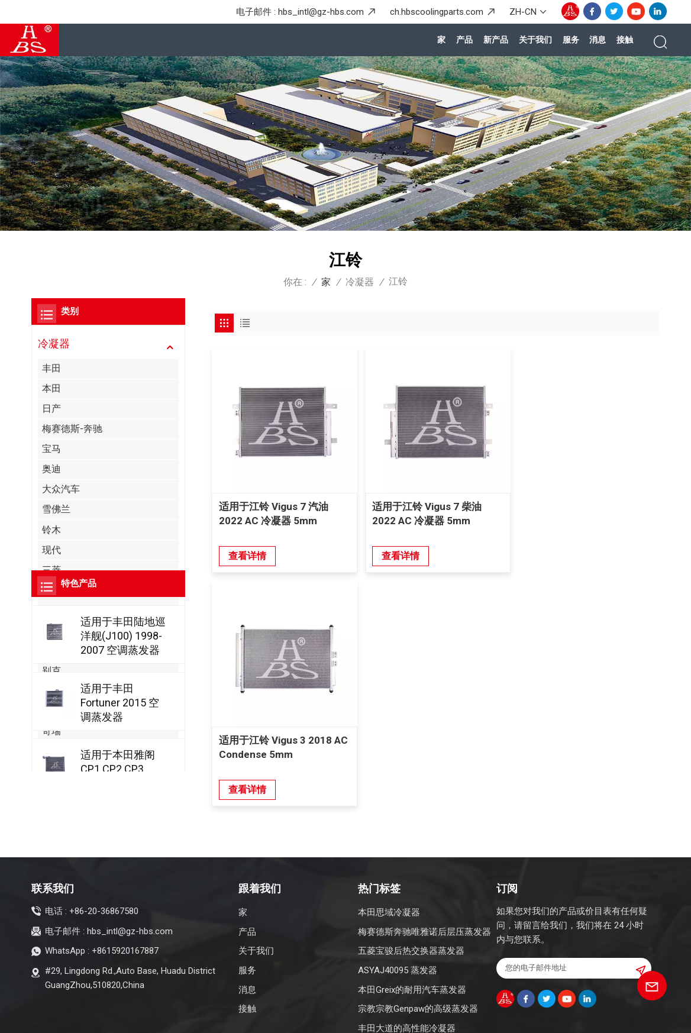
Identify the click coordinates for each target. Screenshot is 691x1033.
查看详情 (247, 554)
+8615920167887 (125, 894)
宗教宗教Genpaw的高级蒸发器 (418, 952)
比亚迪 (56, 690)
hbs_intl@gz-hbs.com (321, 12)
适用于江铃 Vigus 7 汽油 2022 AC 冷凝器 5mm (273, 512)
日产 (51, 408)
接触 (624, 39)
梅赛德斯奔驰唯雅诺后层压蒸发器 (424, 874)
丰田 (51, 368)
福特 (51, 590)
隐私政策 (232, 1016)
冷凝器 (359, 282)
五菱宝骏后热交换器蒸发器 (411, 894)
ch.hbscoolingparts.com (436, 12)
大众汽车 (61, 489)
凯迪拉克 (61, 710)
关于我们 (535, 39)
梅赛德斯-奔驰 (72, 428)
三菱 (51, 570)
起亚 (51, 610)
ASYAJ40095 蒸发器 (397, 913)
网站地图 (163, 1016)
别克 (51, 670)
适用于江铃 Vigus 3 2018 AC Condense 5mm (586, 512)
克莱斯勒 (61, 751)
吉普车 (56, 771)
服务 (571, 39)
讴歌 (51, 630)
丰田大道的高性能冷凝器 (407, 971)
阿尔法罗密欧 (70, 650)
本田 (51, 388)
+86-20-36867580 (103, 854)
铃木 (51, 529)
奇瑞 (51, 731)
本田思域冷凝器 (389, 855)
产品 (464, 39)
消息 (597, 39)
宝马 (51, 448)
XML (198, 1016)
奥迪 (51, 468)
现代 (51, 550)
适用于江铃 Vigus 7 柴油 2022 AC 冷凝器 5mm (425, 512)
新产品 (495, 39)
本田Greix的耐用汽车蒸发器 (412, 933)
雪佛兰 (56, 509)
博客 (129, 1016)
